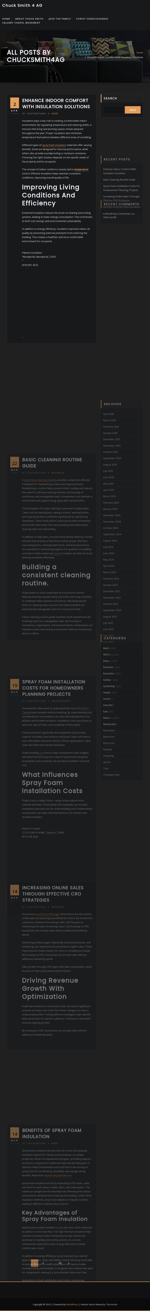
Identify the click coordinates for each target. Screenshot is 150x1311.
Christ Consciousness (92, 18)
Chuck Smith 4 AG (22, 5)
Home (140, 52)
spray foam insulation (54, 145)
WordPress (72, 1304)
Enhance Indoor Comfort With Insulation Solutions (115, 57)
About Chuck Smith (29, 18)
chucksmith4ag (34, 113)
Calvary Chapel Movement (21, 22)
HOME (6, 18)
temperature (81, 169)
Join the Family (60, 18)
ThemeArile (111, 1304)
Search (110, 98)
